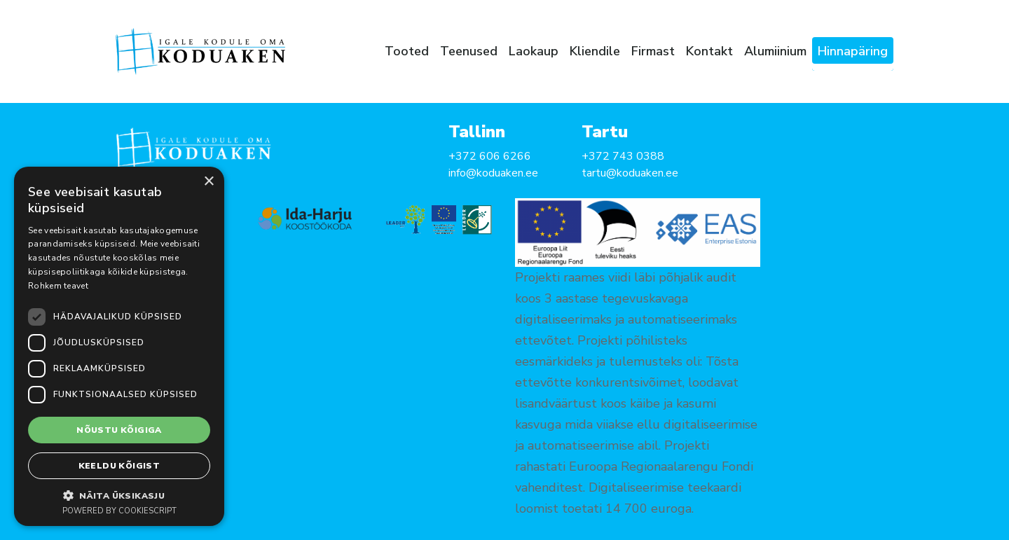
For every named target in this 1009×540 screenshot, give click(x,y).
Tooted (407, 51)
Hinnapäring (853, 51)
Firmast (653, 51)
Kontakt (709, 51)
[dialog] (119, 346)
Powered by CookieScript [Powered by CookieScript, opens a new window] (119, 511)
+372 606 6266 (489, 156)
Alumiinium (775, 51)
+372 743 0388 (623, 156)
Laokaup (533, 51)
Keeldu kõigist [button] (119, 465)
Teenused (468, 51)
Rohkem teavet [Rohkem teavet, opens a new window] (58, 285)
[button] (119, 495)
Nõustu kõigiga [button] (119, 430)
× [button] (208, 181)
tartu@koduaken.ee (630, 173)
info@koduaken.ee (493, 173)
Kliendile (595, 51)
